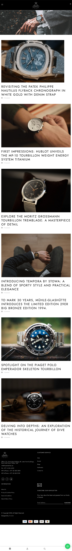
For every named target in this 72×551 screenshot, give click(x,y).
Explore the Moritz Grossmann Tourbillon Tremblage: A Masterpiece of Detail (36, 220)
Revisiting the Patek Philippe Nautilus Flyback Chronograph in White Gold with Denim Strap (33, 90)
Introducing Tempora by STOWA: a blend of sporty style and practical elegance (35, 285)
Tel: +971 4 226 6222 (7, 468)
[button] (69, 5)
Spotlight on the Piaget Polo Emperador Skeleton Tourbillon (31, 367)
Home (32, 26)
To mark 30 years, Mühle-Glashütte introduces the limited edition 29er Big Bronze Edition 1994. (34, 304)
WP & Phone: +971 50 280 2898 (10, 471)
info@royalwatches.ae (7, 466)
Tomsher (11, 516)
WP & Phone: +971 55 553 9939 (10, 473)
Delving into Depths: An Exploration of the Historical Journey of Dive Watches (35, 430)
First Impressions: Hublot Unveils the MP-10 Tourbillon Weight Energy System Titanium (35, 155)
